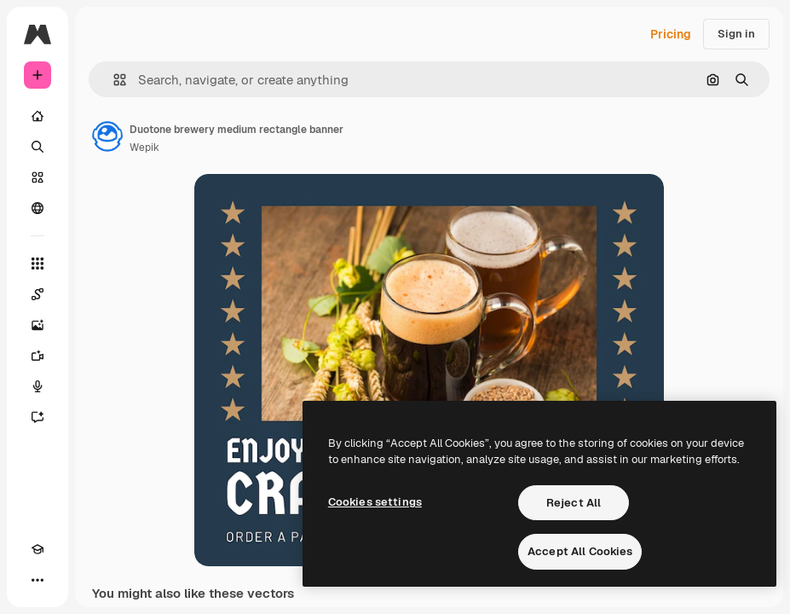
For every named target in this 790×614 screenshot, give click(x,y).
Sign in (736, 33)
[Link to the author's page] (107, 136)
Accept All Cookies (580, 551)
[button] (112, 79)
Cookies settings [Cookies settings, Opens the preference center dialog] (375, 502)
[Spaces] (37, 294)
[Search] (37, 146)
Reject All (573, 502)
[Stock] (37, 177)
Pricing (670, 34)
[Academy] (37, 549)
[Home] (37, 116)
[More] (37, 580)
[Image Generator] (37, 325)
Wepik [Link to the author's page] (144, 147)
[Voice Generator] (37, 386)
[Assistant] (37, 417)
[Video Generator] (37, 355)
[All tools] (37, 263)
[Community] (37, 208)
